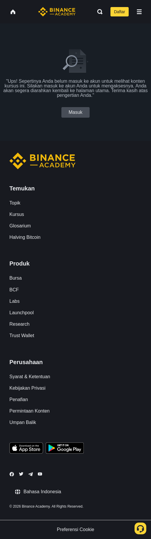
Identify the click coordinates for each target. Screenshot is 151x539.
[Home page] (57, 11)
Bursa (15, 278)
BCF (14, 289)
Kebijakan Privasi (27, 388)
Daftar (119, 11)
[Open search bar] (98, 11)
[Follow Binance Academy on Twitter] (21, 474)
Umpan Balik (22, 422)
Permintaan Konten (29, 410)
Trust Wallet (21, 335)
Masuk (75, 112)
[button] (139, 11)
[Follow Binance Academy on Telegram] (30, 474)
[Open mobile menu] (139, 11)
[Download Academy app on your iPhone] (26, 448)
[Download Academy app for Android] (65, 448)
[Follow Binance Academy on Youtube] (40, 474)
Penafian (18, 399)
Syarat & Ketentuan (29, 376)
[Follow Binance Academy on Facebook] (11, 474)
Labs (14, 301)
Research (19, 324)
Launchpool (21, 312)
